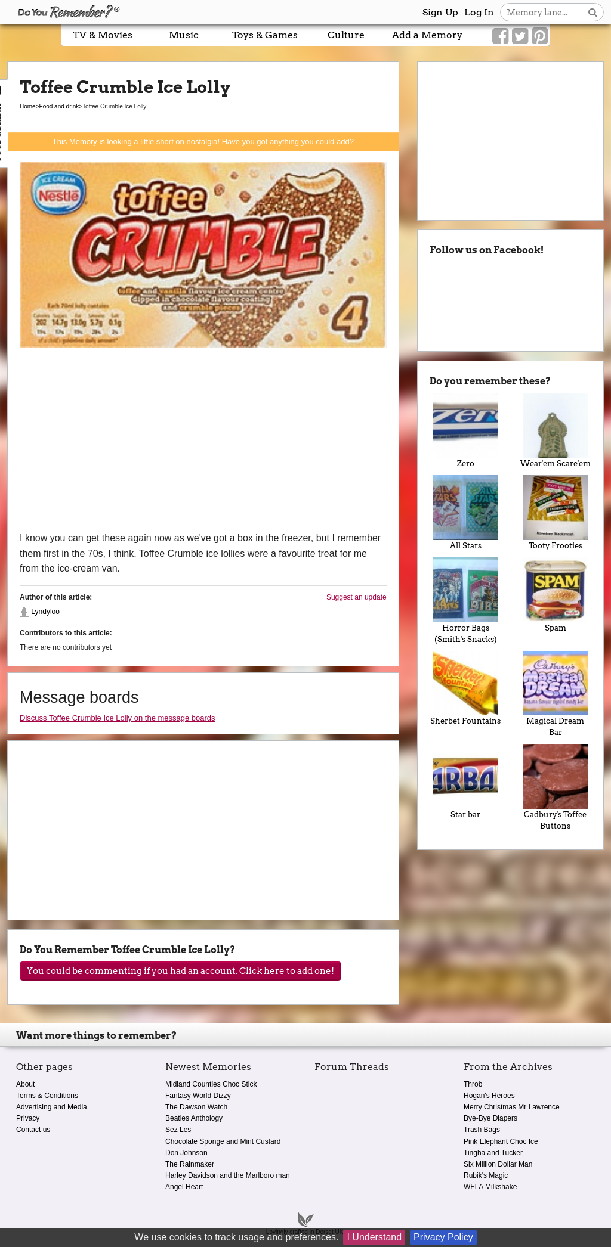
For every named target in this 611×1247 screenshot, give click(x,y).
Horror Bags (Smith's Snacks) (466, 600)
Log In (479, 12)
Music (184, 35)
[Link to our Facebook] (500, 36)
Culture (346, 35)
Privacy (27, 1118)
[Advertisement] (203, 441)
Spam (555, 594)
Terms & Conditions (47, 1095)
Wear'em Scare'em (555, 431)
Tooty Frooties (555, 512)
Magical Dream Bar (555, 694)
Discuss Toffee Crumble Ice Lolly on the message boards (117, 718)
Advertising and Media (51, 1107)
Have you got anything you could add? (288, 141)
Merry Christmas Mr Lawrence (512, 1107)
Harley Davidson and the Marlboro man (227, 1175)
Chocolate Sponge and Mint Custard (222, 1141)
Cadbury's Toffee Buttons (555, 787)
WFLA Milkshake (490, 1187)
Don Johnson (186, 1153)
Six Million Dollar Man (498, 1164)
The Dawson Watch (196, 1107)
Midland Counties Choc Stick (211, 1084)
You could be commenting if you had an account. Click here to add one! (180, 971)
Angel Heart (184, 1187)
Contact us (33, 1129)
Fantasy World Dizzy (198, 1095)
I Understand (374, 1237)
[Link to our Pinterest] (540, 36)
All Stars (466, 512)
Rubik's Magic (486, 1175)
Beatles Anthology (194, 1118)
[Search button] (592, 12)
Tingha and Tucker (493, 1153)
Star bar (466, 781)
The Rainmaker (189, 1164)
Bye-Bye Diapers (490, 1118)
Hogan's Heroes (489, 1095)
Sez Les (178, 1129)
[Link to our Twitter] (520, 36)
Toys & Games (265, 35)
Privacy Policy (443, 1237)
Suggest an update (356, 597)
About (25, 1084)
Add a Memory (427, 35)
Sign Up (440, 12)
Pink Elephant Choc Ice (501, 1141)
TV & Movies (102, 35)
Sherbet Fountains (466, 688)
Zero (466, 431)
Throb (473, 1084)
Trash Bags (482, 1129)
